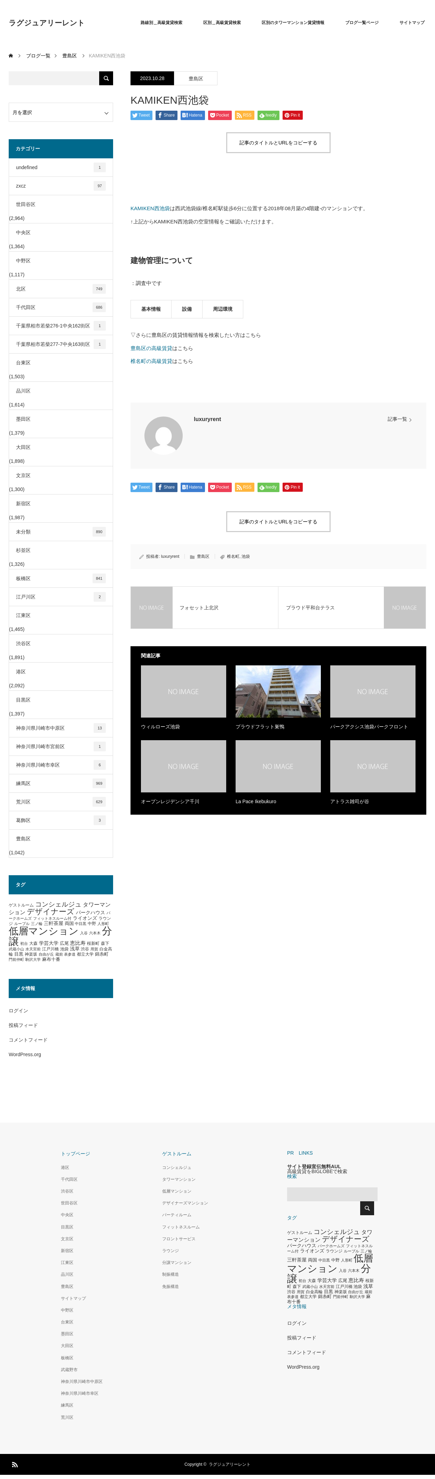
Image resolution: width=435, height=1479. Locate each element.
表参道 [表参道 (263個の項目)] (70, 954)
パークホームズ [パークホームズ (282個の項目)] (331, 1246)
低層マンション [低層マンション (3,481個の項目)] (44, 931)
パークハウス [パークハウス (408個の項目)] (90, 912)
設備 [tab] (187, 309)
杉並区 (23, 550)
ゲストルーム (176, 1153)
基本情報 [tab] (151, 309)
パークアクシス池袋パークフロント (369, 726)
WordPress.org (25, 1054)
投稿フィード (23, 1025)
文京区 (23, 475)
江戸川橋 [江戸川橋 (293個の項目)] (50, 949)
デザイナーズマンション (185, 1203)
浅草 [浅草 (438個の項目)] (75, 948)
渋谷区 (23, 643)
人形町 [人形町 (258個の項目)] (103, 924)
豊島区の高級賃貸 (151, 348)
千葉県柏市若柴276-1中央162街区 (61, 326)
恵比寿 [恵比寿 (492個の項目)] (78, 943)
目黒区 (23, 700)
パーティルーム (176, 1214)
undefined (61, 167)
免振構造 (170, 1286)
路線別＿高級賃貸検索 (161, 22)
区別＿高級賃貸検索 (222, 22)
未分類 (61, 532)
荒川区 (61, 802)
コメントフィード (28, 1040)
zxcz (61, 186)
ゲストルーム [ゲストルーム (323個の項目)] (21, 905)
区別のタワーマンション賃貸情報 (293, 22)
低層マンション (176, 1191)
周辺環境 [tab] (222, 309)
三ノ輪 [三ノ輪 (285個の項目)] (36, 924)
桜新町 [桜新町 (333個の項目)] (93, 943)
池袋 (246, 556)
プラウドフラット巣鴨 (260, 726)
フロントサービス (179, 1238)
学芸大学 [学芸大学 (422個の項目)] (48, 943)
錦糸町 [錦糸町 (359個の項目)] (102, 954)
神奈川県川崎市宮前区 (61, 746)
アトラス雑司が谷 (349, 801)
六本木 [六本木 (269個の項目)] (95, 933)
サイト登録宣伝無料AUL (314, 1166)
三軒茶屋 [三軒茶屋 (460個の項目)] (53, 923)
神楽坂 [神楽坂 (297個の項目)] (31, 954)
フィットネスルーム (181, 1227)
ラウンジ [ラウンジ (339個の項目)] (334, 1251)
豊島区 (196, 78)
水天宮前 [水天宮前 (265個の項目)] (33, 949)
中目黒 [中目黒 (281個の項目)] (80, 924)
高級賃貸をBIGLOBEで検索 (317, 1171)
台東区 (23, 362)
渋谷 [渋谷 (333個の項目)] (85, 949)
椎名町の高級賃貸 (151, 361)
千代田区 (61, 307)
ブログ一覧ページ (362, 22)
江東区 (23, 615)
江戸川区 (61, 597)
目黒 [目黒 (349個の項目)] (18, 954)
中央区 (23, 232)
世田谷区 (25, 204)
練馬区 (61, 783)
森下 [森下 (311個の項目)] (105, 943)
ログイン (18, 1010)
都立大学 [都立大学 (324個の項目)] (85, 954)
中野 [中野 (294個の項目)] (92, 924)
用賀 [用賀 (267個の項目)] (94, 949)
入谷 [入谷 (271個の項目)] (84, 933)
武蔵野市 (69, 1369)
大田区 (23, 447)
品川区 (23, 391)
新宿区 (23, 503)
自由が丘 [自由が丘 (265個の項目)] (46, 954)
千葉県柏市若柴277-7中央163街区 (61, 344)
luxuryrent (207, 419)
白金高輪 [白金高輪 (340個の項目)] (314, 1291)
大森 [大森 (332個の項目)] (33, 943)
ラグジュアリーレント (47, 23)
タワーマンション (179, 1179)
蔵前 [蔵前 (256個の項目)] (59, 954)
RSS (14, 1463)
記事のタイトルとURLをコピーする (278, 142)
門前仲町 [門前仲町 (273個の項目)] (16, 959)
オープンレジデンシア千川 (170, 801)
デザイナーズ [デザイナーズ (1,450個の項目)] (50, 911)
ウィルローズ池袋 (160, 726)
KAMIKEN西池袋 (150, 208)
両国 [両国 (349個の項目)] (69, 923)
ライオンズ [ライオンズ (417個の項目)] (85, 918)
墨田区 (23, 419)
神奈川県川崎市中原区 (61, 728)
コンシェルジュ (176, 1167)
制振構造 (170, 1274)
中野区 (23, 260)
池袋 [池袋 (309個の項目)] (64, 949)
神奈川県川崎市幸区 (61, 765)
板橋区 (61, 578)
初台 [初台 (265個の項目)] (24, 943)
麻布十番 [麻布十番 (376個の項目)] (51, 959)
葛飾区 (61, 820)
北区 (61, 289)
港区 (21, 671)
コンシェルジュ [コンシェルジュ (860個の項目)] (58, 904)
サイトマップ (412, 22)
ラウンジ (170, 1250)
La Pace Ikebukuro (256, 801)
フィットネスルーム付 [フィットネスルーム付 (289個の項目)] (52, 918)
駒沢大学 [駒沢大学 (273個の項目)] (33, 959)
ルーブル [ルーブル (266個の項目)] (22, 924)
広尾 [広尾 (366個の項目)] (64, 943)
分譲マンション (176, 1262)
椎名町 (233, 556)
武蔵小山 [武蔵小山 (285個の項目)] (16, 949)
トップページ (75, 1153)
